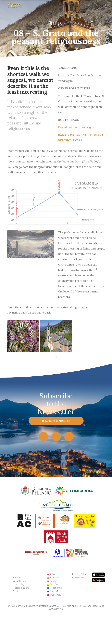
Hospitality (18, 584)
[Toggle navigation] (105, 5)
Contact (17, 591)
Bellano (17, 577)
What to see (19, 581)
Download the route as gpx (76, 127)
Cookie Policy (79, 577)
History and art (21, 587)
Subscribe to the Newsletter (56, 420)
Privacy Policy (79, 574)
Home (16, 574)
